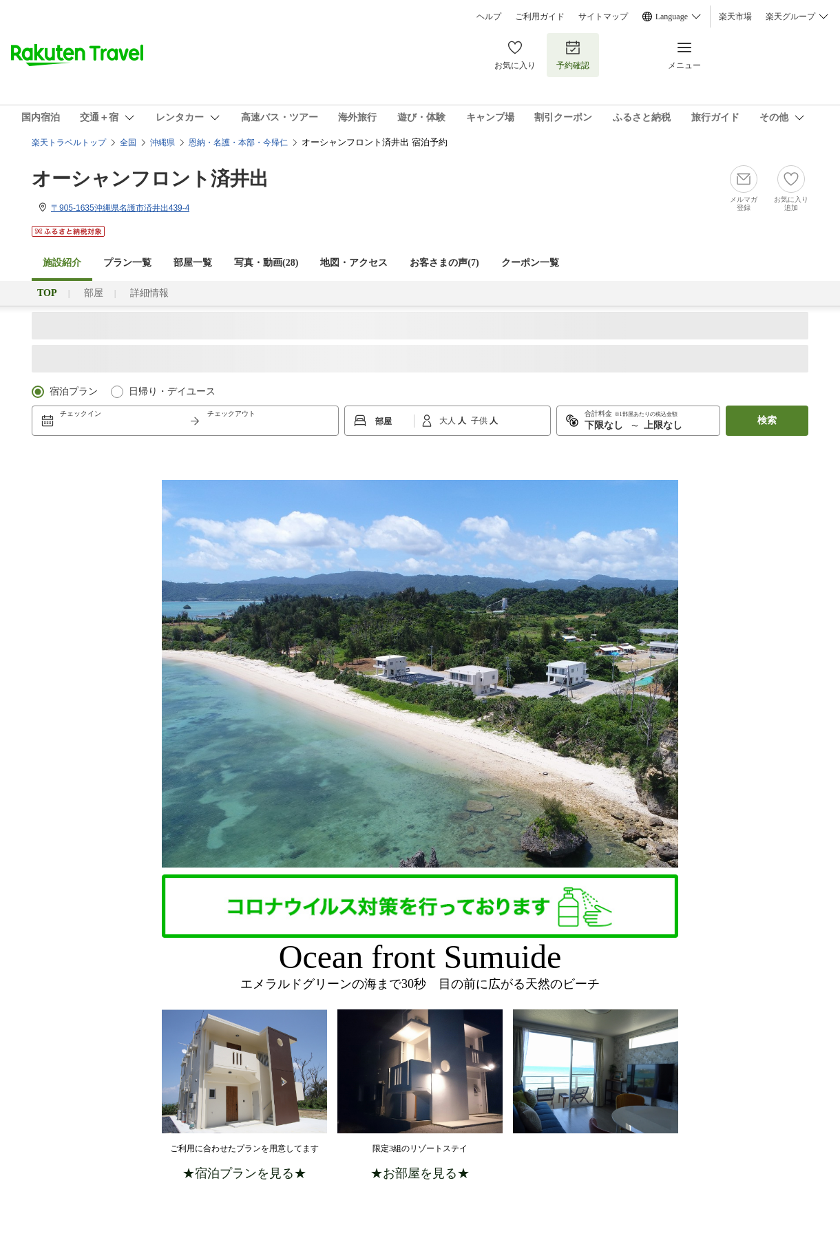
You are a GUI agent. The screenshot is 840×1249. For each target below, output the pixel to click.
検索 (767, 420)
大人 (448, 421)
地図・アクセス (354, 263)
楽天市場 (735, 16)
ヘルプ (488, 16)
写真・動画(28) (266, 263)
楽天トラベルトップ (69, 142)
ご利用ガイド (540, 16)
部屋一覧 (193, 263)
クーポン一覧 (530, 263)
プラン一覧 (127, 263)
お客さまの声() (444, 263)
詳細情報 (149, 293)
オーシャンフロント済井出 (150, 178)
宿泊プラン (74, 391)
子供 (480, 421)
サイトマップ (603, 16)
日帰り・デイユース (172, 391)
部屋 (93, 293)
